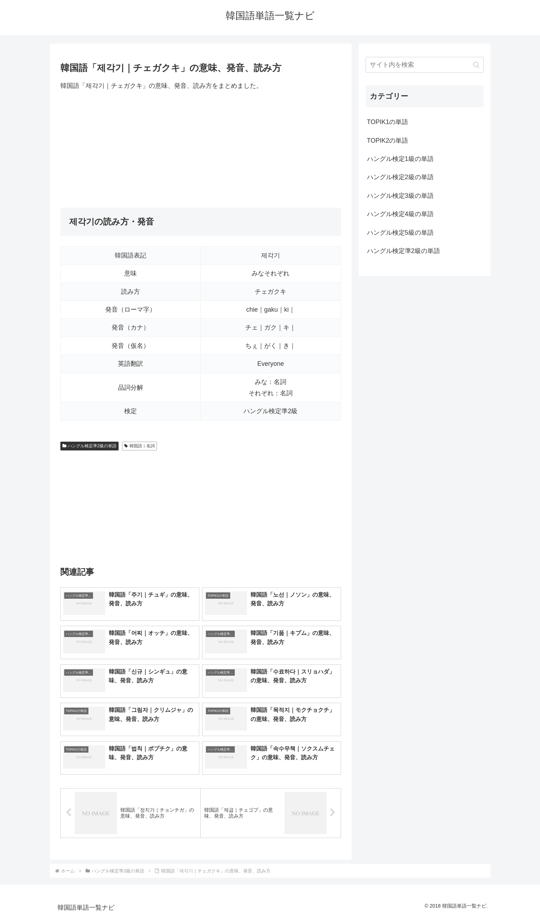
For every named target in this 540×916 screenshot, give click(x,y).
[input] (425, 65)
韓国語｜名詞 (139, 445)
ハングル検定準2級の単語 (89, 445)
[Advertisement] (200, 149)
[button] (476, 65)
